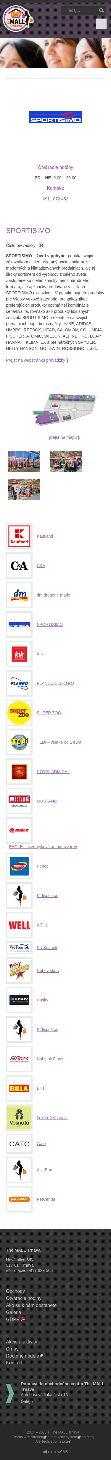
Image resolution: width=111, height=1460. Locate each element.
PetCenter (46, 1199)
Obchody (15, 1291)
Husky (42, 1000)
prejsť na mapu (63, 437)
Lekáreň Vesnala (52, 1117)
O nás (12, 1348)
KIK (40, 654)
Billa (40, 1088)
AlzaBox (44, 1169)
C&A (41, 565)
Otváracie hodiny (23, 1298)
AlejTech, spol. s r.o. (51, 1441)
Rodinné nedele (22, 1355)
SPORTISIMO (50, 624)
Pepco (43, 866)
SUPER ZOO (49, 712)
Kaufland (45, 536)
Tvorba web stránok (27, 1437)
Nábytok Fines (50, 1059)
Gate (41, 1143)
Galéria (13, 1312)
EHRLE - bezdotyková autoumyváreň (43, 846)
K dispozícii (47, 895)
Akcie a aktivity (21, 1341)
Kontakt (14, 1362)
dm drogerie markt (53, 595)
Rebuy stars (48, 970)
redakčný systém (63, 1437)
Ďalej (25, 1401)
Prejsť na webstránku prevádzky (35, 360)
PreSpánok (47, 947)
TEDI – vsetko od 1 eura (59, 742)
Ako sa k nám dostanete (31, 1305)
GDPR (13, 1319)
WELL (42, 925)
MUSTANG (47, 801)
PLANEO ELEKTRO (55, 683)
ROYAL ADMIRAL (53, 771)
